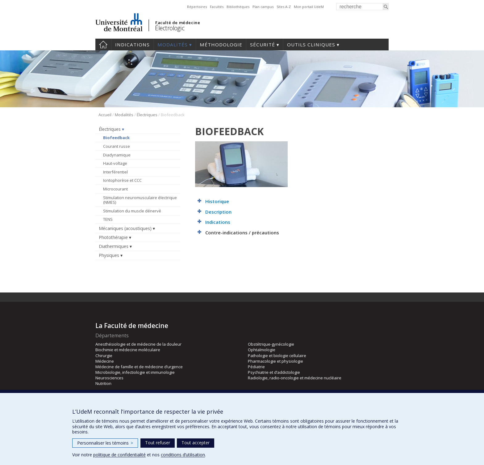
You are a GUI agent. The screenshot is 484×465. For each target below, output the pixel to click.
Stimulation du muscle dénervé (132, 211)
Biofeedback (116, 137)
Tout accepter (196, 443)
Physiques (109, 255)
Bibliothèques (238, 6)
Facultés (216, 6)
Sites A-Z (284, 6)
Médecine (104, 361)
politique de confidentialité (119, 455)
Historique (217, 201)
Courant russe (116, 146)
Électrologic (169, 28)
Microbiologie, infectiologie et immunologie (135, 372)
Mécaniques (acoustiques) (125, 228)
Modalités (172, 44)
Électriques (147, 114)
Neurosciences (109, 378)
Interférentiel (115, 172)
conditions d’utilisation (183, 455)
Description (218, 212)
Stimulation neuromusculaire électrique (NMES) (140, 200)
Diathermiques (113, 246)
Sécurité (262, 44)
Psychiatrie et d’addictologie (274, 372)
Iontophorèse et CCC (122, 180)
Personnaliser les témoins (105, 443)
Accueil (103, 44)
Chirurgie (103, 355)
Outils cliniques (311, 44)
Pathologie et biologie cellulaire (277, 355)
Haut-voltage (115, 163)
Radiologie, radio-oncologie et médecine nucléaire (294, 378)
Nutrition (103, 383)
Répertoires (197, 6)
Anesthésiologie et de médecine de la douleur (138, 344)
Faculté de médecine (177, 22)
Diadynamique (117, 155)
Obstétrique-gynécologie (271, 344)
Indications (132, 44)
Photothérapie (113, 237)
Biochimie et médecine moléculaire (127, 349)
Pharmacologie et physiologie (275, 361)
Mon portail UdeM (309, 6)
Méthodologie (221, 44)
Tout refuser (157, 443)
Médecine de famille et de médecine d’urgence (139, 366)
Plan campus (262, 6)
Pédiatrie (256, 366)
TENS (108, 219)
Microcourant (115, 189)
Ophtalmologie (261, 349)
